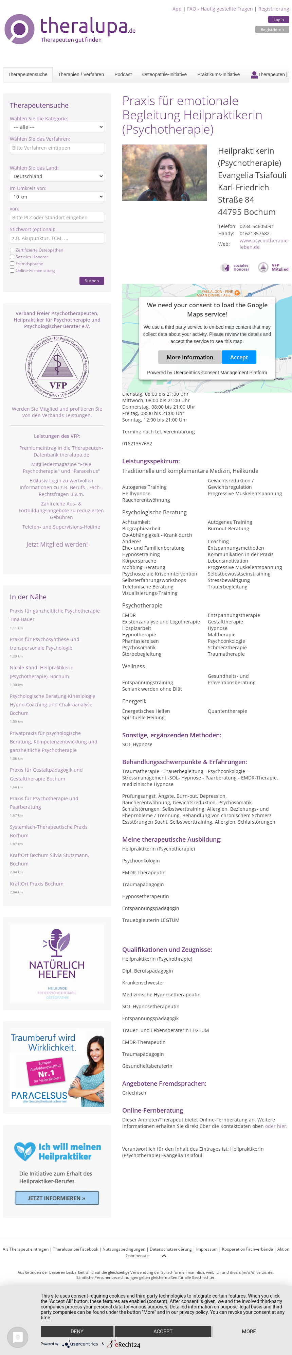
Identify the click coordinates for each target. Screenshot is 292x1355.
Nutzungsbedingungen (124, 1249)
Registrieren (272, 29)
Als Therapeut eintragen (26, 1249)
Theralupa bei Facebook (75, 1249)
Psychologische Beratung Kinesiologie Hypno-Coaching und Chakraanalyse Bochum (52, 704)
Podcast (123, 74)
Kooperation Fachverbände (247, 1249)
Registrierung (273, 8)
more (249, 1331)
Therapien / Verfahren (81, 74)
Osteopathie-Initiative (164, 74)
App (177, 8)
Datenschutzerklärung (171, 1249)
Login (279, 19)
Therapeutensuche (28, 74)
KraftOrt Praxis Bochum (36, 883)
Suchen (92, 281)
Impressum (207, 1249)
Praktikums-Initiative (218, 74)
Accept (239, 357)
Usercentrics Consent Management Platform (220, 372)
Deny (77, 1331)
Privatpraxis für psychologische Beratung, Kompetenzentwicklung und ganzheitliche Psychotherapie (53, 741)
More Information (190, 357)
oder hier (275, 1126)
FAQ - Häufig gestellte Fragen (220, 8)
